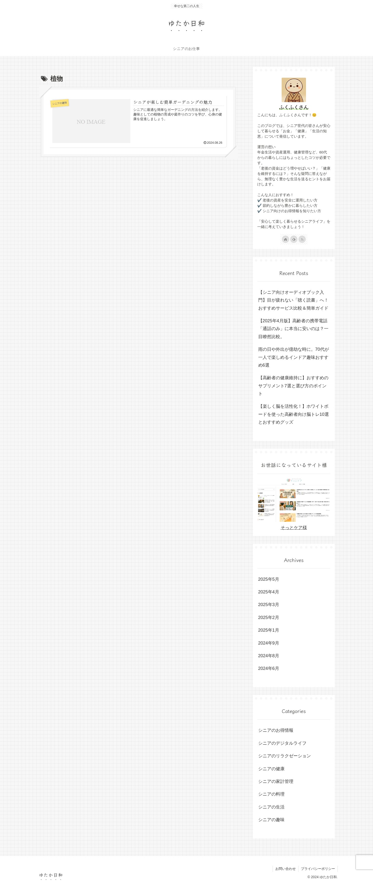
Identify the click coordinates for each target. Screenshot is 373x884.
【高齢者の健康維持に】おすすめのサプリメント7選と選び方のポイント (293, 385)
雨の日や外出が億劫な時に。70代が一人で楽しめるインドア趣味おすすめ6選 (293, 357)
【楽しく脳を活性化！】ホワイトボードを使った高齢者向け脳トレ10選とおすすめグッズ (293, 414)
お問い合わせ (285, 869)
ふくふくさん (293, 107)
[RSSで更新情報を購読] (302, 239)
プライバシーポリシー (318, 869)
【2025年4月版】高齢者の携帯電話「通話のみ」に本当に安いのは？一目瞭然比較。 (293, 328)
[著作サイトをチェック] (285, 239)
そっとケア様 (294, 527)
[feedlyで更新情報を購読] (294, 239)
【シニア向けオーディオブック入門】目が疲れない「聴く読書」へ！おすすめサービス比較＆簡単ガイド (293, 300)
